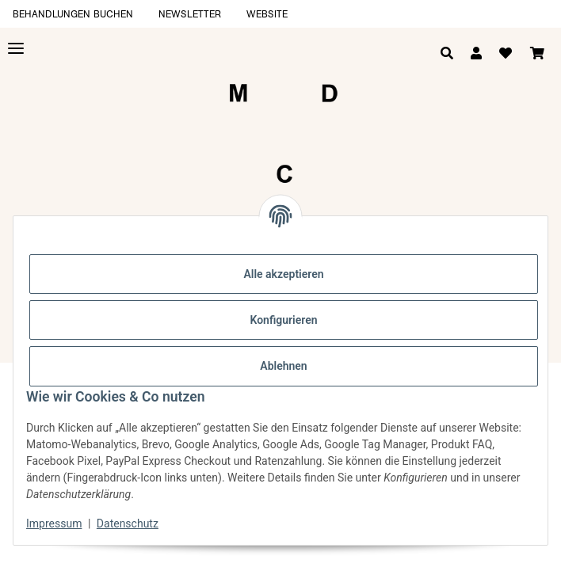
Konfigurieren (283, 320)
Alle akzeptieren (283, 274)
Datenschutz (127, 523)
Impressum (54, 523)
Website (267, 14)
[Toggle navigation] (16, 49)
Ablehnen (283, 366)
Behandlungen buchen (73, 14)
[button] (476, 53)
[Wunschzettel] (505, 53)
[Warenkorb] (537, 53)
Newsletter (189, 14)
